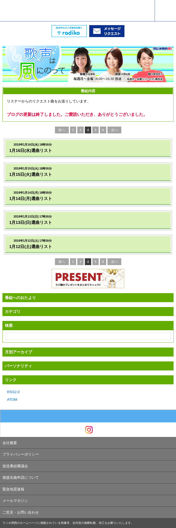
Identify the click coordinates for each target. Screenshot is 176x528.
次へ (114, 130)
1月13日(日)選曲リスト (30, 222)
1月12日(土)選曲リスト (30, 246)
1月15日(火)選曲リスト (30, 174)
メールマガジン (15, 500)
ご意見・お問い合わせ (20, 512)
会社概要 (9, 443)
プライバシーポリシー (20, 454)
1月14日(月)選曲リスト (30, 198)
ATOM (12, 399)
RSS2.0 (13, 392)
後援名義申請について (20, 477)
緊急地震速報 (13, 489)
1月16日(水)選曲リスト (30, 150)
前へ (61, 130)
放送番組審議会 (15, 466)
